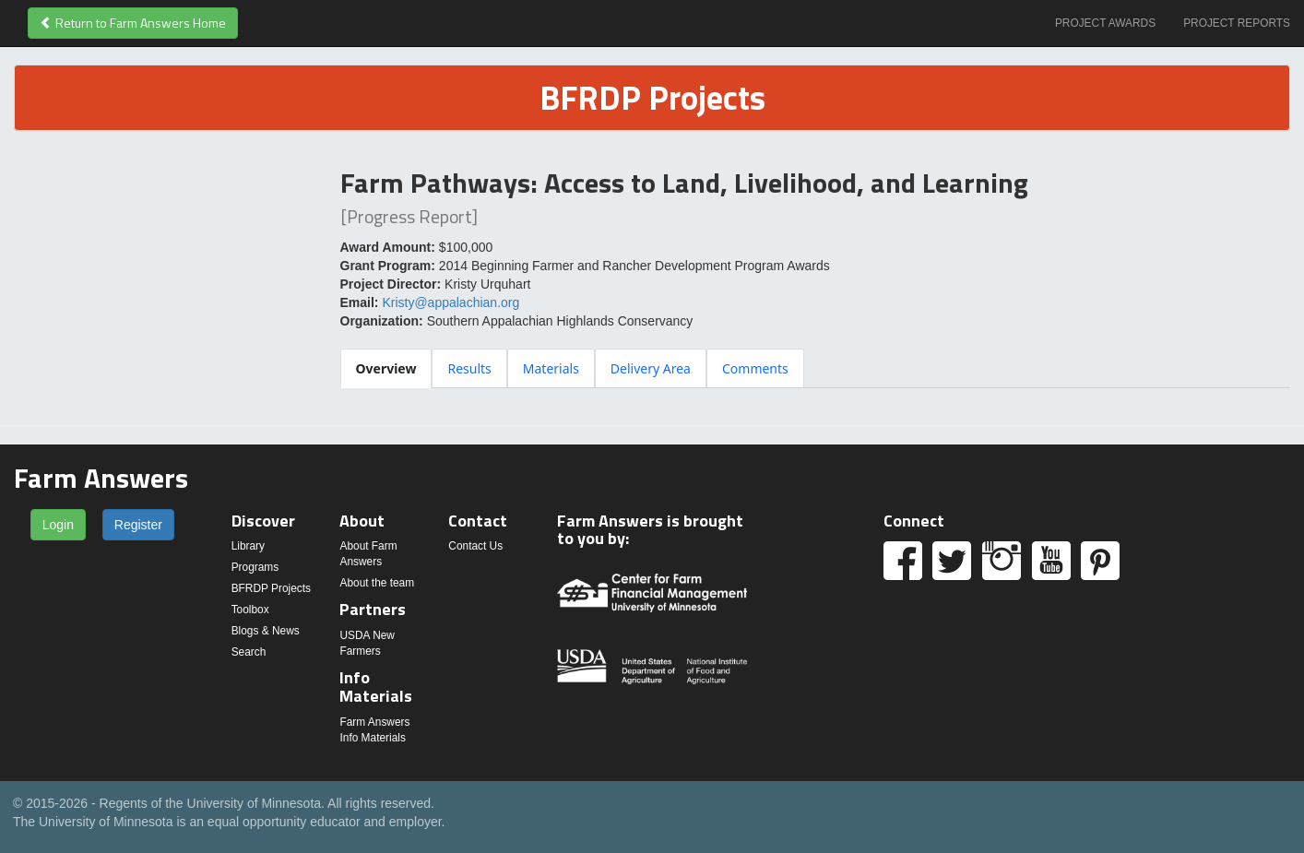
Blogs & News (265, 630)
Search (249, 652)
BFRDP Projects (271, 588)
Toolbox (250, 609)
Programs (255, 567)
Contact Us (475, 545)
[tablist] (815, 368)
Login (58, 524)
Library (248, 545)
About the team (376, 582)
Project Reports (1236, 23)
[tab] (386, 368)
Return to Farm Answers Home (133, 22)
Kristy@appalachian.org (450, 302)
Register (138, 524)
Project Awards (1105, 23)
